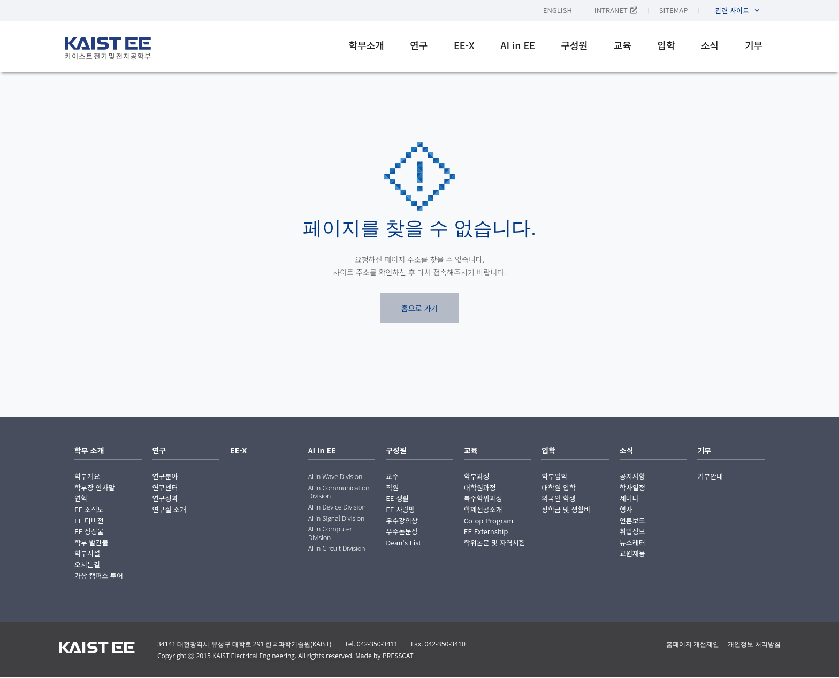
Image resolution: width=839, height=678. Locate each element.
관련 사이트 (737, 10)
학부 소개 (89, 450)
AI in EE (517, 45)
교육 (622, 45)
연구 (419, 45)
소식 (710, 45)
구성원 (574, 45)
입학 (666, 45)
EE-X (464, 45)
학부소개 (366, 45)
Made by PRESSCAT (384, 655)
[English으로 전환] (568, 9)
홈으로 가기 (419, 308)
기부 (753, 45)
